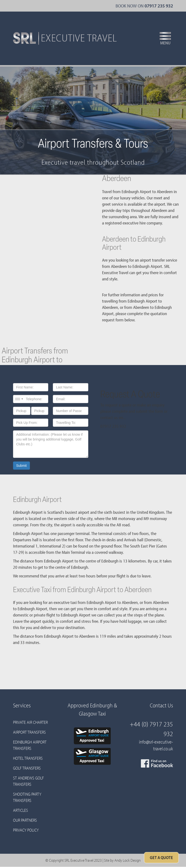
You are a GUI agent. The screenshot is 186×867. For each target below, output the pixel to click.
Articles (20, 810)
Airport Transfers (29, 732)
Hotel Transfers (28, 758)
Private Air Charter (30, 722)
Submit (21, 465)
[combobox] (18, 399)
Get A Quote (161, 857)
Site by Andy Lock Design (122, 860)
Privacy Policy (26, 830)
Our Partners (25, 820)
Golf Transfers (27, 768)
